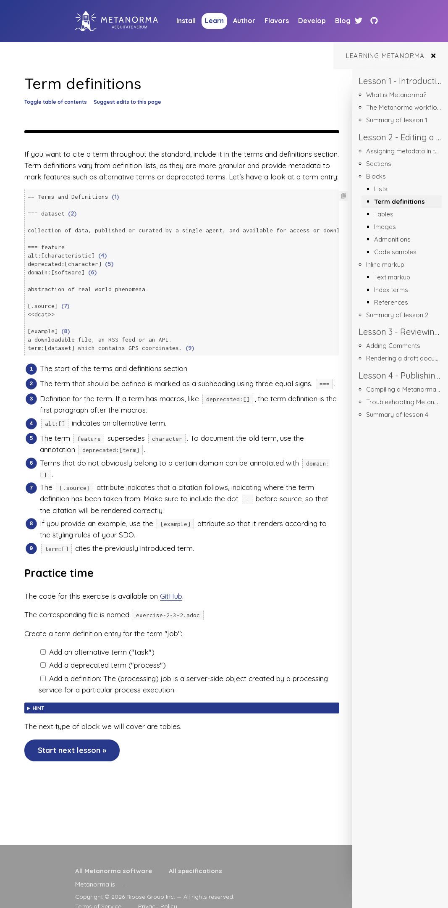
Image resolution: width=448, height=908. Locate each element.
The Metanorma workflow (404, 107)
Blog (343, 20)
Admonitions (392, 239)
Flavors (277, 20)
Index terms (391, 290)
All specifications (195, 871)
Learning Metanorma (385, 56)
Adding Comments (393, 346)
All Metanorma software (113, 871)
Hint (38, 700)
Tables (383, 214)
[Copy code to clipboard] (343, 196)
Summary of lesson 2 (397, 315)
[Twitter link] (359, 21)
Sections (378, 164)
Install (186, 20)
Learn (214, 20)
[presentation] (124, 884)
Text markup (392, 277)
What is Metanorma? (396, 95)
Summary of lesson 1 (396, 120)
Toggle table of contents (55, 102)
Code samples (395, 252)
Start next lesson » (72, 742)
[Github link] (374, 21)
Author (244, 20)
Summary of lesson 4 (397, 414)
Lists (381, 189)
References (391, 302)
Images (385, 227)
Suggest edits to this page (127, 102)
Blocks (376, 176)
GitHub (171, 588)
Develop (312, 20)
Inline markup (385, 264)
